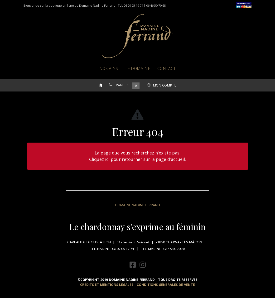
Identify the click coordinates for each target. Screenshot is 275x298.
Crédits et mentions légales (106, 284)
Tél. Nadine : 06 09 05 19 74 (112, 249)
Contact (166, 68)
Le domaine (137, 68)
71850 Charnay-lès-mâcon (178, 242)
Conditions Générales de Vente (166, 284)
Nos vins (108, 68)
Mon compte (164, 85)
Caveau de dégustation (89, 242)
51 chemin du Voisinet (133, 242)
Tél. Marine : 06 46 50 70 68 (163, 249)
